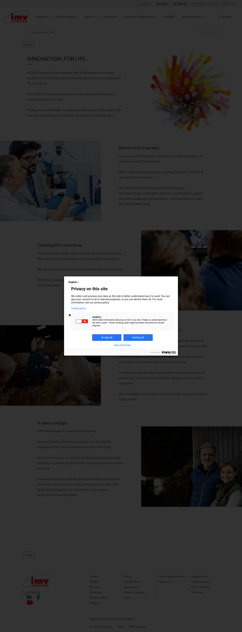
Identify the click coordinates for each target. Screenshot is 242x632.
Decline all (138, 337)
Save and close (122, 345)
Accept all (106, 337)
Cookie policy (78, 308)
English (74, 282)
